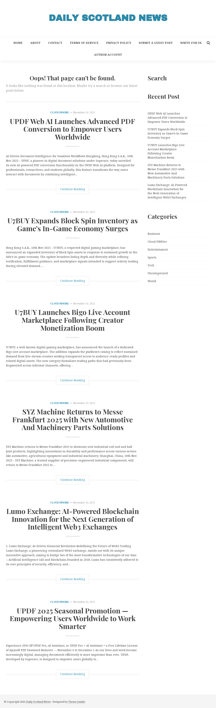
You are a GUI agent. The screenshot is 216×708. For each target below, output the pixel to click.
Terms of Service (84, 42)
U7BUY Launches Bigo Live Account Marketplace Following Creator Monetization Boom (72, 319)
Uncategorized (158, 273)
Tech (151, 265)
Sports (152, 257)
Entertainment (158, 249)
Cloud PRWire (59, 112)
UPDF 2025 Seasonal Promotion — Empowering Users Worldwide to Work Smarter (73, 618)
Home (18, 42)
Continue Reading (72, 189)
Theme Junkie (76, 701)
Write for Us (191, 42)
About (35, 42)
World (152, 281)
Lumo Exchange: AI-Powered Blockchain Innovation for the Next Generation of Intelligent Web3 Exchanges (72, 518)
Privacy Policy (118, 42)
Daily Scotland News (38, 701)
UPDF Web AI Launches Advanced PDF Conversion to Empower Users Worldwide (72, 128)
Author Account (108, 54)
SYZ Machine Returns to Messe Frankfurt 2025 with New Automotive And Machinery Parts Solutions (72, 419)
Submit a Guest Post (156, 42)
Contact (55, 42)
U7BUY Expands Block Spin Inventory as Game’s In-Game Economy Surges (73, 224)
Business (154, 233)
